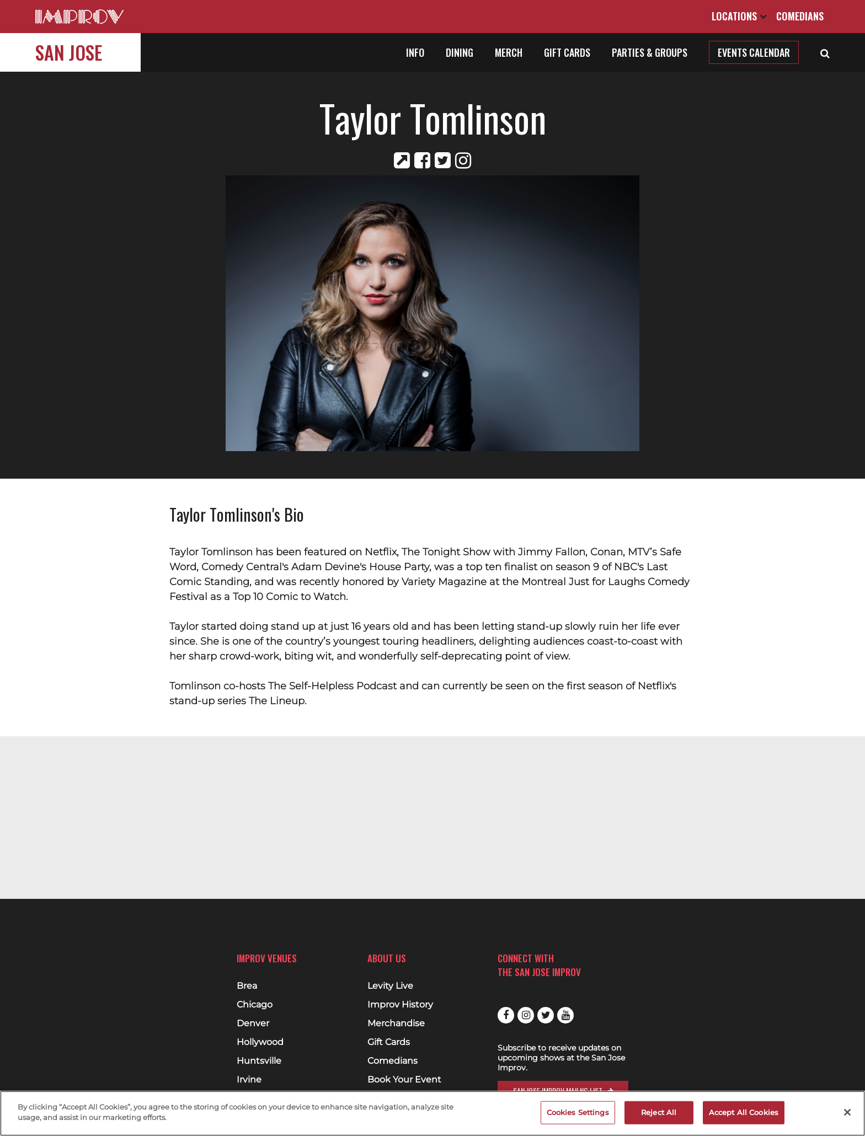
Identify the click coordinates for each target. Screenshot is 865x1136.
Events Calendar (754, 52)
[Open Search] (825, 52)
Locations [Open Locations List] (739, 16)
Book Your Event (404, 1079)
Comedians (800, 16)
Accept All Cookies (743, 1112)
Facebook (506, 1015)
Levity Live (390, 986)
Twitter (545, 1015)
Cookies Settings (578, 1112)
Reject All (658, 1112)
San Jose (68, 52)
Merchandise (396, 1023)
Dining (459, 52)
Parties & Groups (649, 52)
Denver (253, 1023)
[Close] (847, 1112)
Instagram (525, 1015)
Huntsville (259, 1061)
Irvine (249, 1079)
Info (415, 52)
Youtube (565, 1015)
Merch (508, 52)
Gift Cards (567, 52)
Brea (247, 986)
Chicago (255, 1004)
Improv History (400, 1004)
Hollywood (260, 1042)
